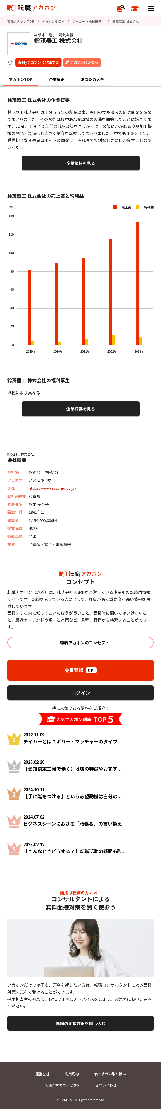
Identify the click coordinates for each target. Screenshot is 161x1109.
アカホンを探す (53, 21)
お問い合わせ (106, 1085)
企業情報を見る (80, 163)
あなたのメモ (92, 79)
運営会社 (42, 1073)
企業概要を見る (80, 409)
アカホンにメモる (84, 62)
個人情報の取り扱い (110, 1073)
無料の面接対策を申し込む (80, 1023)
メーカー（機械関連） (88, 21)
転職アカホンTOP (20, 21)
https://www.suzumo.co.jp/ (52, 488)
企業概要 (56, 79)
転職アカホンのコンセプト (84, 642)
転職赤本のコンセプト (62, 1085)
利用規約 (72, 1073)
